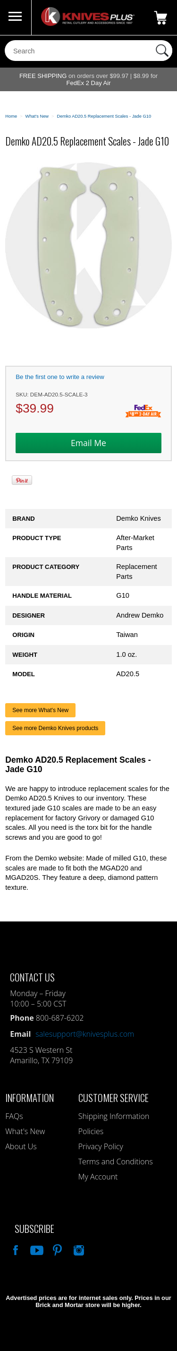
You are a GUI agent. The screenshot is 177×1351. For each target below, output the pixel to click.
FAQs (14, 1116)
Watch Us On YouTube (35, 1248)
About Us (20, 1146)
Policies (90, 1131)
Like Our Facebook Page (14, 1248)
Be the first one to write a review (60, 376)
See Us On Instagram (77, 1248)
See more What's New (40, 710)
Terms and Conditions (115, 1161)
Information (29, 1097)
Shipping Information (114, 1116)
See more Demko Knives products (55, 728)
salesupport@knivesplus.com (84, 1034)
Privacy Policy (100, 1146)
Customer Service (113, 1097)
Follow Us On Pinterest (56, 1248)
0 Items (160, 17)
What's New (25, 1131)
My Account (98, 1176)
